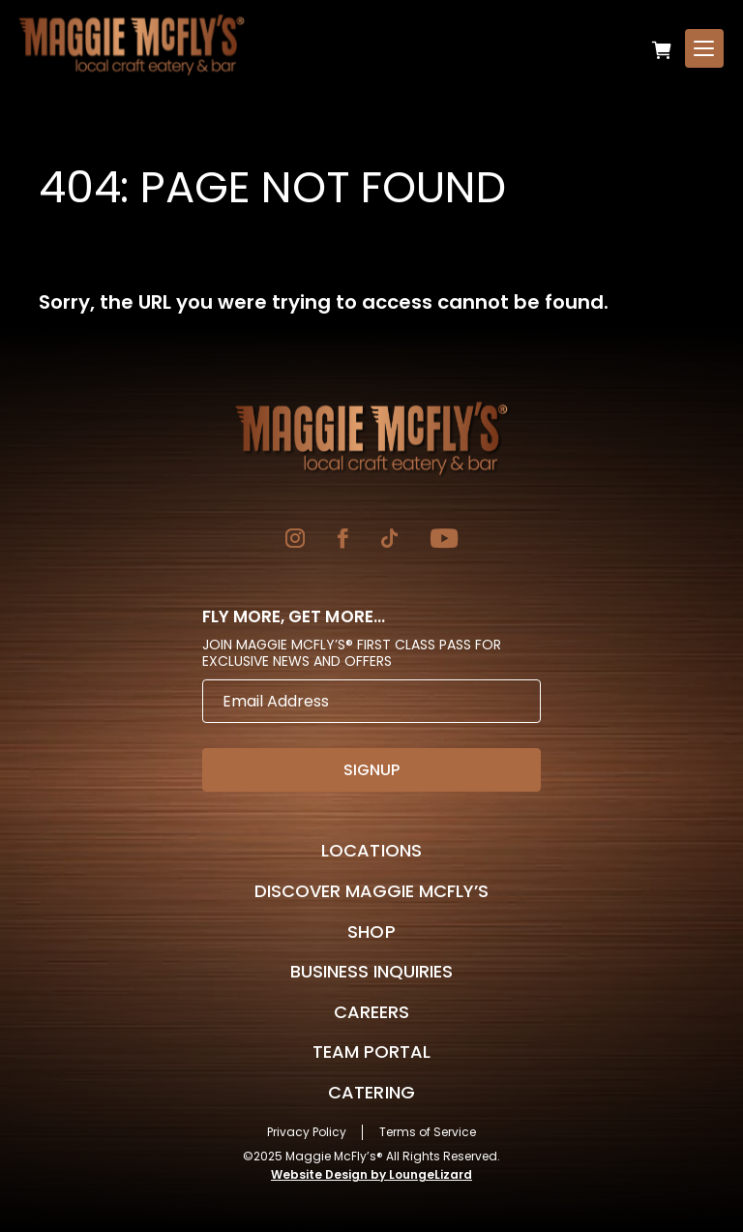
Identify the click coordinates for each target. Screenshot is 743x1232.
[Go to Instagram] (295, 541)
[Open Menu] (704, 48)
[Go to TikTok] (389, 541)
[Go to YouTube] (444, 541)
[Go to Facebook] (343, 541)
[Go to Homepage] (371, 438)
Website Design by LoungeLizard (371, 1174)
